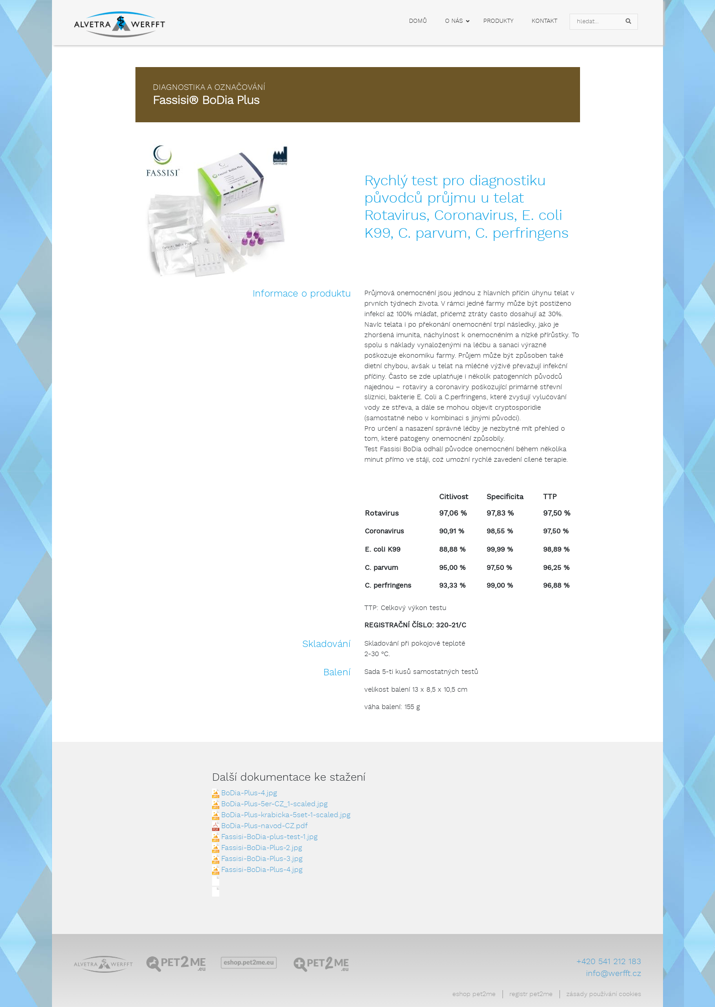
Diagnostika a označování (209, 88)
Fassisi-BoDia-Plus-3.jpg (261, 859)
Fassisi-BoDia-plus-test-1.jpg (269, 837)
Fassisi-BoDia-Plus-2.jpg (261, 848)
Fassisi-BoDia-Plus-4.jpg (261, 870)
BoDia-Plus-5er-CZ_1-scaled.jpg (274, 804)
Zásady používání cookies (603, 994)
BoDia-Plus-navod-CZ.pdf (264, 826)
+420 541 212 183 (608, 962)
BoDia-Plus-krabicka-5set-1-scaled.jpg (285, 815)
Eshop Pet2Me (474, 994)
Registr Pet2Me (531, 994)
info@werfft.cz (613, 974)
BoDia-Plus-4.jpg (249, 793)
